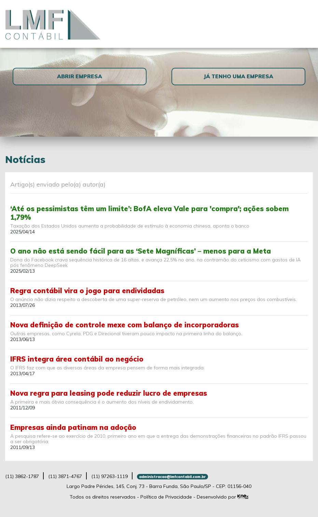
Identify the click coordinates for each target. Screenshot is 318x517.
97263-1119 (109, 476)
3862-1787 (22, 476)
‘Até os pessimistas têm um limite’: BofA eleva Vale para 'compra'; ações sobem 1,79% (149, 212)
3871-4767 (65, 476)
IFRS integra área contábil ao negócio (76, 359)
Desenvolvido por (223, 497)
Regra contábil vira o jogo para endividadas (87, 290)
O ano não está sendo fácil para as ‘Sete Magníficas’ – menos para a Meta (140, 251)
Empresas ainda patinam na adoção (73, 427)
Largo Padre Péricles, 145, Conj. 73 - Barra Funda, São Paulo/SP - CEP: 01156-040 (159, 486)
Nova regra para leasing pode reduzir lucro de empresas (108, 393)
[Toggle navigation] (304, 24)
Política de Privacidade (166, 497)
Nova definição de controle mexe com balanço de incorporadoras (124, 325)
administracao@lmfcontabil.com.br (172, 476)
